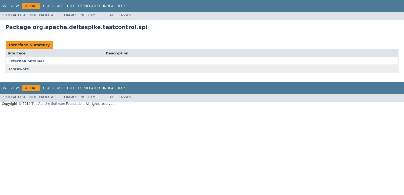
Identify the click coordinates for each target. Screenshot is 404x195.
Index (108, 6)
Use (60, 6)
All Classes (120, 15)
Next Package (41, 15)
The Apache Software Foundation (57, 104)
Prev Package (14, 15)
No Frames (90, 15)
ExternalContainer (26, 61)
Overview (10, 6)
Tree (71, 6)
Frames (70, 15)
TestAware (18, 69)
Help (120, 6)
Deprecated (89, 6)
